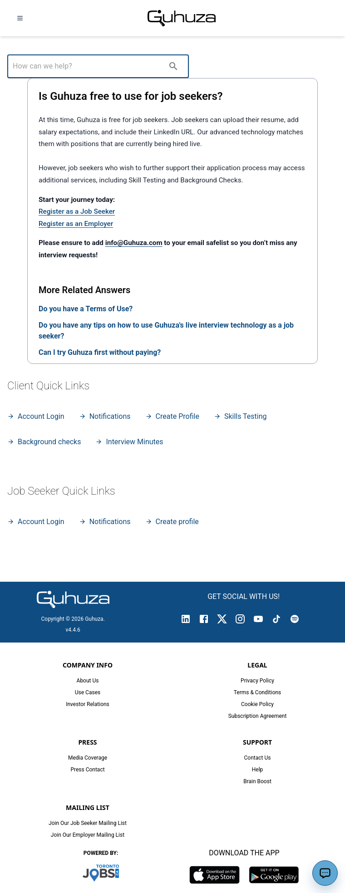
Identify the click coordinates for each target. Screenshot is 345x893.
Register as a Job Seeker (77, 211)
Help (257, 769)
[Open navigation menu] (20, 18)
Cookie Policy (257, 704)
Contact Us (257, 758)
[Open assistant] (325, 873)
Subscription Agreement (257, 716)
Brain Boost (257, 781)
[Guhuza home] (182, 18)
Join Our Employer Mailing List (87, 835)
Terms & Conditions (257, 692)
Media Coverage (87, 758)
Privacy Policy (257, 680)
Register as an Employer (76, 224)
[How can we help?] (88, 66)
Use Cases (87, 692)
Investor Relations (87, 704)
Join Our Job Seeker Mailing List (88, 823)
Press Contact (87, 769)
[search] (173, 66)
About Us (88, 680)
